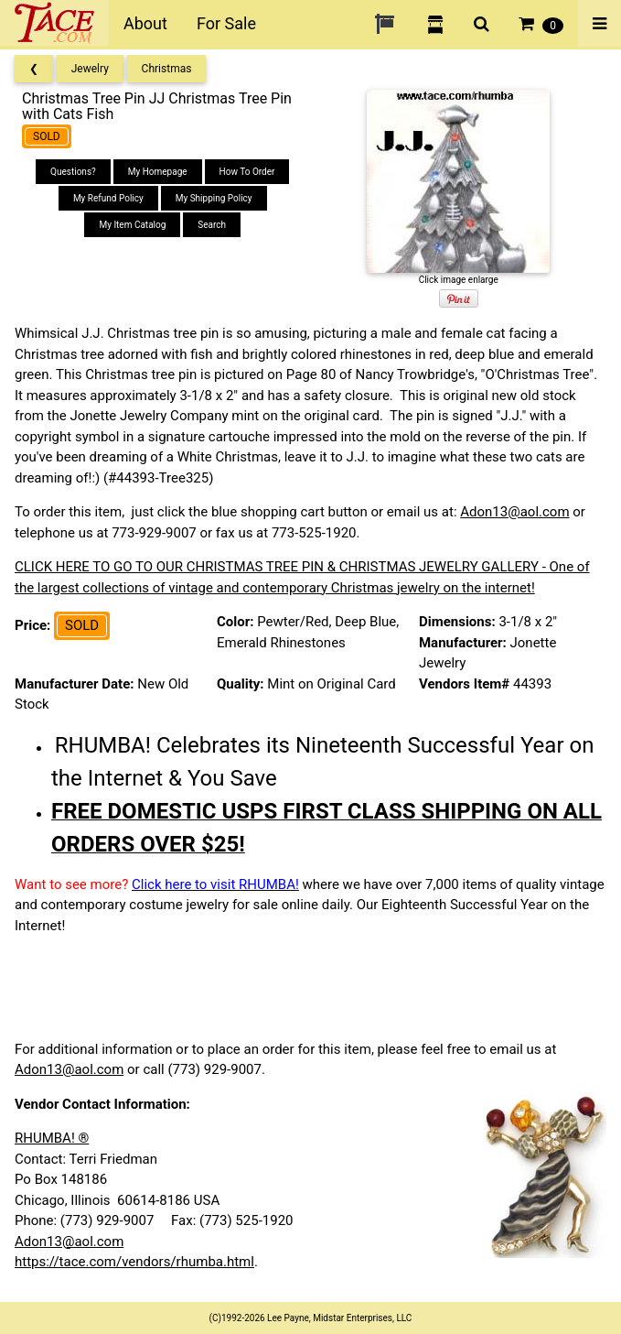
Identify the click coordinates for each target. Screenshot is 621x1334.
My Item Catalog (132, 225)
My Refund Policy (108, 198)
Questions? (73, 172)
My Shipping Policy (214, 198)
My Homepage (157, 172)
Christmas (167, 68)
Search (212, 225)
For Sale (226, 23)
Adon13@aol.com (514, 512)
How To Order (247, 172)
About (145, 23)
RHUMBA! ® (52, 1138)
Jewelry (90, 68)
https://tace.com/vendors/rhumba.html (134, 1261)
